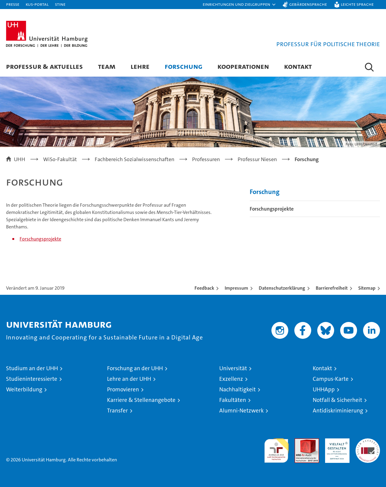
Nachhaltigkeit (237, 389)
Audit (300, 441)
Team (106, 66)
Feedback (204, 288)
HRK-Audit (335, 441)
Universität (233, 368)
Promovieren (123, 389)
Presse (12, 4)
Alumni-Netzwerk (241, 410)
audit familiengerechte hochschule (276, 447)
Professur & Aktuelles (44, 66)
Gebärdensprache (308, 4)
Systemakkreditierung (368, 441)
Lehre (140, 66)
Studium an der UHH (32, 368)
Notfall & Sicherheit (337, 400)
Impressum (236, 288)
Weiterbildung (24, 389)
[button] (239, 4)
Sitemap (366, 288)
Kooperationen (243, 66)
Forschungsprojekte (40, 239)
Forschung (183, 66)
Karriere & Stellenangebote (141, 400)
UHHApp (324, 389)
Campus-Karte (331, 379)
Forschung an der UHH (135, 368)
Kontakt (298, 66)
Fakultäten (232, 400)
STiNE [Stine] (60, 4)
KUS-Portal (37, 4)
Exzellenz (231, 379)
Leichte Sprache (357, 4)
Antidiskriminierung (338, 410)
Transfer (117, 410)
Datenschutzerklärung (282, 288)
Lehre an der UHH (129, 379)
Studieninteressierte (31, 379)
